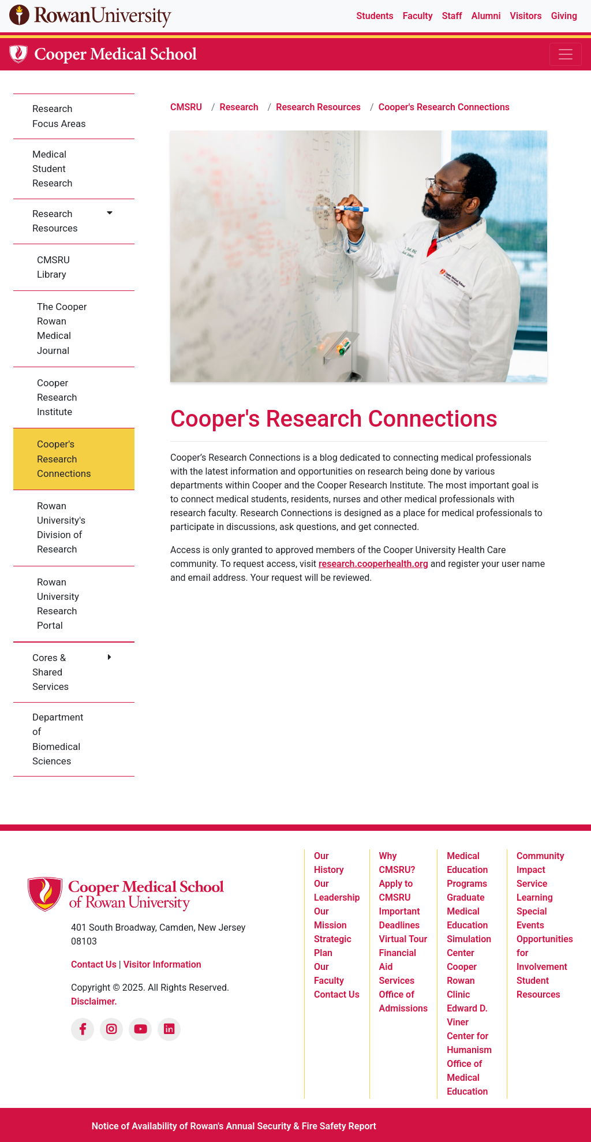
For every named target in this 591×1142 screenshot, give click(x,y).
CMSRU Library (53, 267)
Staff (452, 15)
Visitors (526, 15)
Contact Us (94, 964)
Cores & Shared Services (50, 672)
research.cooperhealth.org (373, 563)
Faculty (418, 15)
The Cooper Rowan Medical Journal (62, 328)
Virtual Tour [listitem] (403, 939)
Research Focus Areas (59, 116)
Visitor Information (162, 964)
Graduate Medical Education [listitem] (467, 911)
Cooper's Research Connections (64, 458)
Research (239, 107)
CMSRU (186, 107)
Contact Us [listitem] (337, 994)
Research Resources (55, 221)
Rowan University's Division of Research (61, 527)
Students (375, 15)
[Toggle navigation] (565, 54)
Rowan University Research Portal (58, 604)
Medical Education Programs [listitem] (467, 869)
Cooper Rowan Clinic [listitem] (462, 980)
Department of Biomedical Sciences (57, 739)
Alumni (486, 15)
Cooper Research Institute (57, 397)
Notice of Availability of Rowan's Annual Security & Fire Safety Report (234, 1126)
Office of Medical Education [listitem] (467, 1077)
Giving (564, 15)
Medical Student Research (52, 168)
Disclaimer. (94, 1001)
